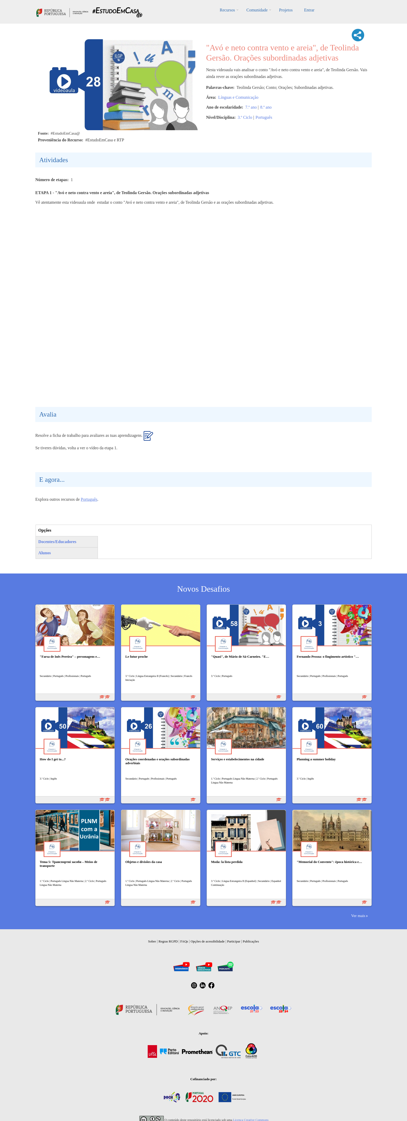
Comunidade (257, 10)
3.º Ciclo (245, 117)
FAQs (184, 941)
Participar (233, 941)
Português (264, 117)
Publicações (251, 941)
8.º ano (266, 107)
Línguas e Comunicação (238, 97)
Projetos (286, 10)
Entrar (309, 10)
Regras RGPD (168, 941)
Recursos (227, 10)
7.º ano (251, 107)
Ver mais (358, 915)
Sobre (152, 941)
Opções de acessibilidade (208, 941)
